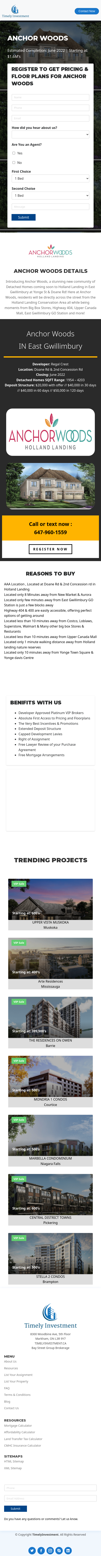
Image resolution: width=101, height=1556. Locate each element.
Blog (7, 1401)
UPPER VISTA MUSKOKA (50, 922)
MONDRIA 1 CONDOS (50, 1099)
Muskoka (51, 927)
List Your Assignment (18, 1374)
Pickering (50, 1222)
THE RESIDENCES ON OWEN (50, 1040)
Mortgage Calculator (18, 1425)
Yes (19, 153)
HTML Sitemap (14, 1461)
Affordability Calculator (19, 1432)
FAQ (7, 1388)
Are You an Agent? (27, 144)
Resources (11, 1368)
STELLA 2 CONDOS (50, 1276)
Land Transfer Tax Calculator (23, 1439)
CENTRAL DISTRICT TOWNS (50, 1217)
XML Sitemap (13, 1468)
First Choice (21, 171)
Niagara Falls (50, 1163)
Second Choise (23, 188)
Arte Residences (50, 981)
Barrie (50, 1045)
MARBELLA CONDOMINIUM (50, 1158)
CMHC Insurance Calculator (22, 1445)
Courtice (50, 1104)
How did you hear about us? (34, 128)
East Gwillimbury (55, 346)
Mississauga (50, 986)
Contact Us (11, 1408)
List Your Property (16, 1381)
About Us (10, 1361)
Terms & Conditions (17, 1394)
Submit (23, 217)
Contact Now (87, 11)
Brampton (50, 1281)
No (19, 162)
